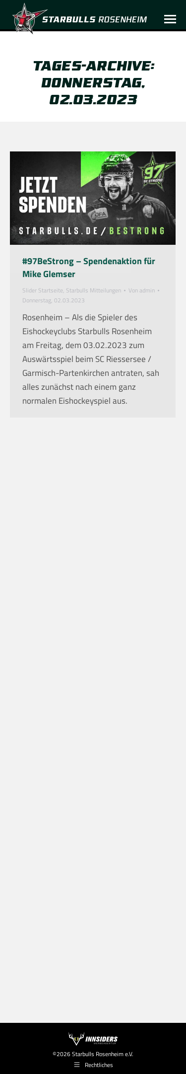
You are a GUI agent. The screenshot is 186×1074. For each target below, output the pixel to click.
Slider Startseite (42, 290)
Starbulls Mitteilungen (93, 290)
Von (141, 290)
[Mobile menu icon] (170, 19)
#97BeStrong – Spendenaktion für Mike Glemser (88, 267)
